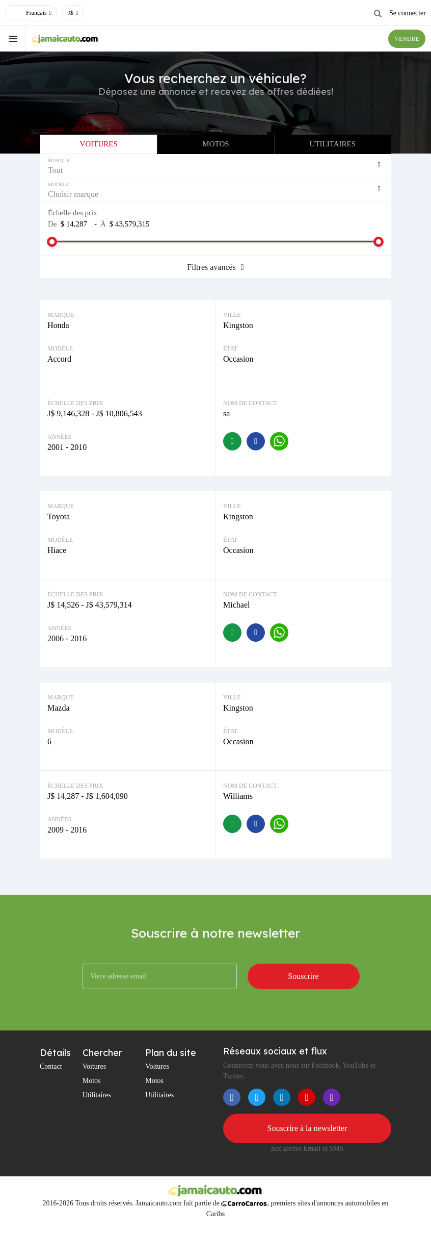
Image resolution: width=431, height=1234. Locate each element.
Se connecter (407, 13)
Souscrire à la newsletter (307, 1128)
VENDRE (406, 38)
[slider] (52, 242)
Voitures (99, 144)
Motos (215, 144)
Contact (51, 1066)
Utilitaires (333, 144)
